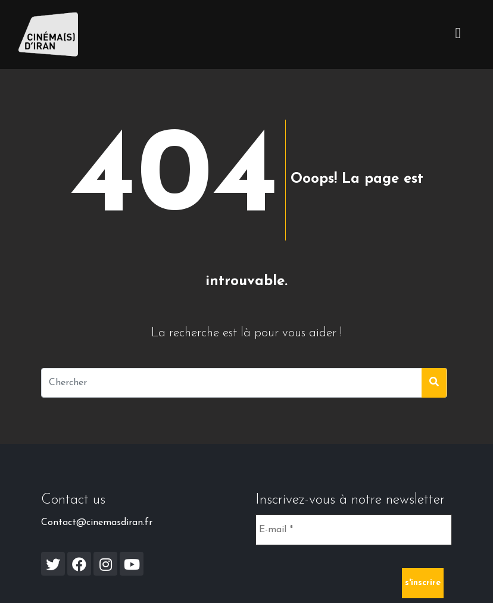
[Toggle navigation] (458, 34)
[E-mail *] (353, 529)
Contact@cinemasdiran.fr (96, 522)
